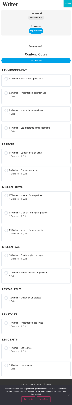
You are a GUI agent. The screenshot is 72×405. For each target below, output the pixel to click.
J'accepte (28, 399)
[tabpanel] (36, 46)
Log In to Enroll (36, 31)
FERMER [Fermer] (68, 4)
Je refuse (43, 399)
